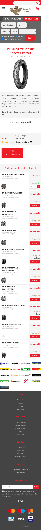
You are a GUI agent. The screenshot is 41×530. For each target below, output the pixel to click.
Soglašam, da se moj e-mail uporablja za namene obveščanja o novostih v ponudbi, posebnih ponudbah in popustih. (20, 494)
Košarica (37, 8)
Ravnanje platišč (20, 457)
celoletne (19, 37)
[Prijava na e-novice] (36, 487)
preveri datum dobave (21, 142)
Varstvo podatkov (20, 425)
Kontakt (20, 406)
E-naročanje (31, 19)
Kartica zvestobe (20, 428)
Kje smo (20, 403)
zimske (11, 37)
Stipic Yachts (21, 473)
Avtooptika (20, 453)
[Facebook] (18, 501)
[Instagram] (21, 501)
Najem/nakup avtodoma (20, 470)
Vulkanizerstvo (20, 447)
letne (4, 37)
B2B (20, 431)
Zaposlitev (20, 409)
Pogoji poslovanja (20, 422)
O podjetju (20, 400)
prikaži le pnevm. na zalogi (12, 39)
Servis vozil (20, 450)
